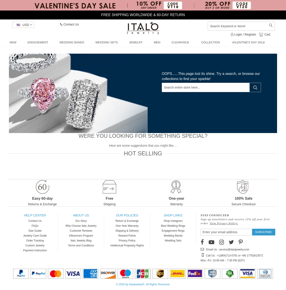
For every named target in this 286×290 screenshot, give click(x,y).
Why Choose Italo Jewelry (81, 225)
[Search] (255, 87)
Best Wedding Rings (173, 225)
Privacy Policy (127, 240)
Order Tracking (35, 240)
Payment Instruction (35, 250)
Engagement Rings (173, 230)
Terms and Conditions (81, 245)
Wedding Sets (173, 240)
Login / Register (243, 34)
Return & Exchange (127, 220)
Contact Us (69, 24)
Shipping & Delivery (127, 230)
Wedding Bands (173, 235)
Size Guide (35, 230)
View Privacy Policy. (224, 223)
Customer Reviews (81, 230)
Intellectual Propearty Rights (127, 245)
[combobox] (241, 26)
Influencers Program (81, 235)
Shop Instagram (173, 220)
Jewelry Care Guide (35, 235)
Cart (267, 34)
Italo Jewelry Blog (81, 240)
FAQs (35, 225)
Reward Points (127, 235)
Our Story (81, 220)
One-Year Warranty (127, 225)
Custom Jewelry (34, 245)
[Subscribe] (263, 232)
